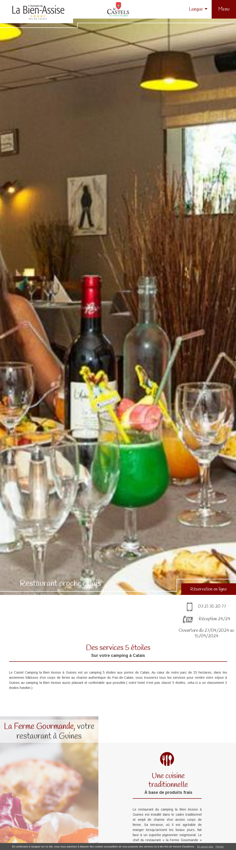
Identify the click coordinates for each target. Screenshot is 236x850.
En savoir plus (205, 846)
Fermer (220, 846)
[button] (224, 9)
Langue (196, 9)
